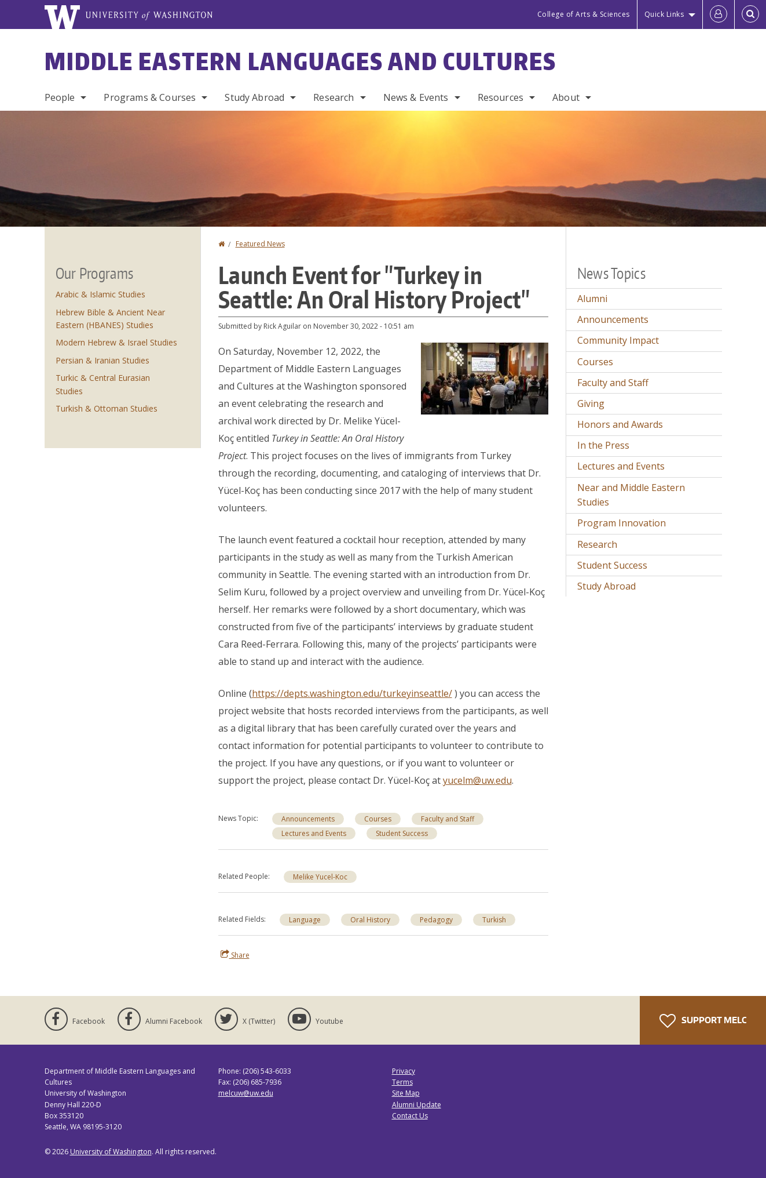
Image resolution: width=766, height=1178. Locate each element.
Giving (590, 403)
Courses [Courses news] (377, 819)
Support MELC (702, 1021)
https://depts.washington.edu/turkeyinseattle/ (352, 693)
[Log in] (718, 14)
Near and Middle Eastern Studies (631, 495)
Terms (402, 1082)
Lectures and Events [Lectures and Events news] (313, 833)
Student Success (612, 565)
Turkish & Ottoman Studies (106, 408)
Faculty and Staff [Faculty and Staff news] (447, 819)
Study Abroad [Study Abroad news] (606, 586)
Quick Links (664, 14)
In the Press (603, 445)
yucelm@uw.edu (477, 780)
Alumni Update (416, 1105)
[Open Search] (750, 14)
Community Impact (618, 340)
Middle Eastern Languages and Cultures (300, 61)
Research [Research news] (597, 544)
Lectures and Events (621, 466)
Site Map (406, 1093)
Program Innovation (621, 523)
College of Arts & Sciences (583, 14)
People (60, 97)
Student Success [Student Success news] (402, 833)
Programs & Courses (150, 97)
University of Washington (111, 1152)
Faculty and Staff (612, 382)
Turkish (494, 920)
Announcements (308, 819)
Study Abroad (254, 97)
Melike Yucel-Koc (320, 877)
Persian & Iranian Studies (102, 360)
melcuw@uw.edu (245, 1093)
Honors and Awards (620, 424)
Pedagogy (436, 920)
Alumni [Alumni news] (592, 298)
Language (305, 920)
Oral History (370, 920)
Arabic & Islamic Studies (100, 294)
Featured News (260, 244)
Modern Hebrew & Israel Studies (116, 342)
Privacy (403, 1071)
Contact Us (410, 1116)
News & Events (416, 97)
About (566, 97)
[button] (484, 377)
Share (235, 955)
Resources (500, 97)
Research (333, 97)
